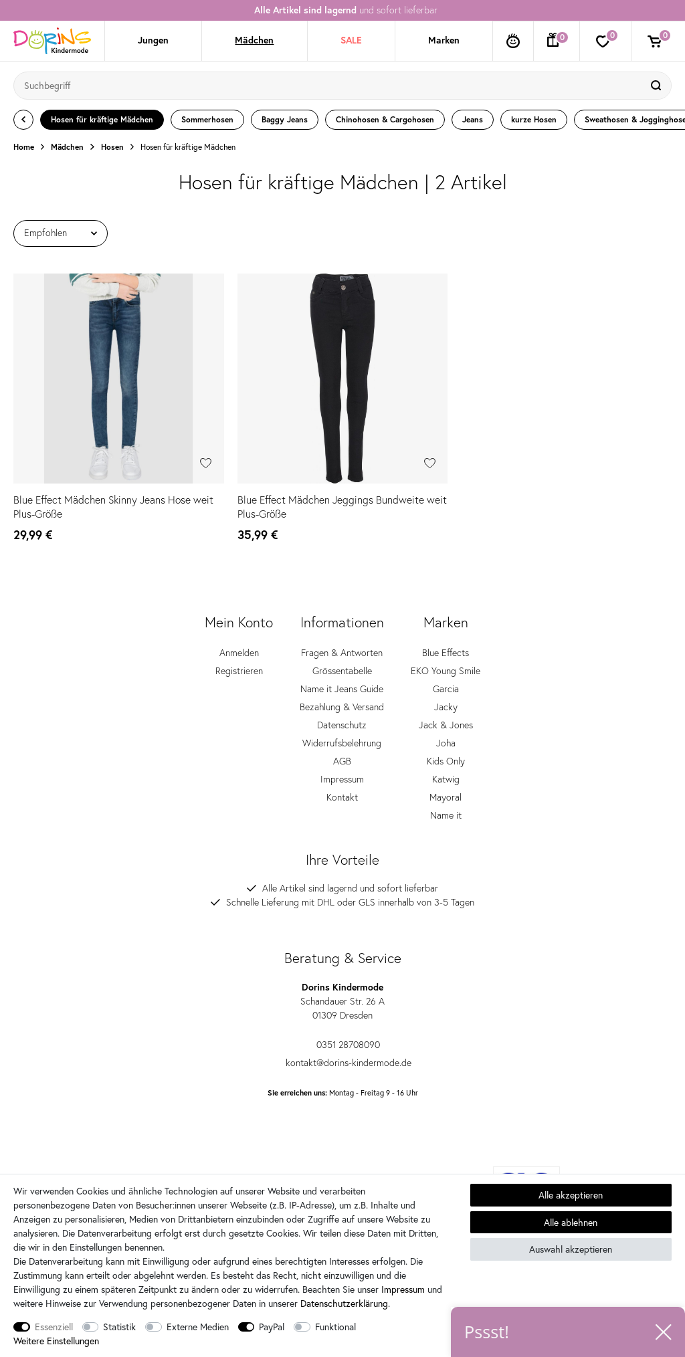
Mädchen (254, 40)
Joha (446, 752)
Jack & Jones (446, 734)
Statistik (119, 1326)
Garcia (446, 698)
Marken (444, 40)
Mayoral (445, 806)
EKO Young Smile (445, 679)
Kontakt (342, 806)
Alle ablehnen (570, 1222)
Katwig (446, 788)
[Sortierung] (60, 233)
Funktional (335, 1326)
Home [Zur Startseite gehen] (23, 147)
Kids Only (446, 770)
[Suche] (657, 85)
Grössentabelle (342, 679)
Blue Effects (445, 661)
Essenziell (54, 1326)
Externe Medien (198, 1326)
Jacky (446, 716)
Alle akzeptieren (571, 1194)
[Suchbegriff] (329, 85)
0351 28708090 (342, 1053)
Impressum (342, 788)
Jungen (153, 40)
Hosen (112, 147)
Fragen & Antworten (342, 661)
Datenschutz (342, 734)
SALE (351, 40)
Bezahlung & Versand (342, 716)
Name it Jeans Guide (341, 698)
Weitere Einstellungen (56, 1340)
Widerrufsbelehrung (341, 752)
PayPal (271, 1326)
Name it (446, 824)
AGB (342, 770)
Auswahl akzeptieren (570, 1249)
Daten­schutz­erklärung (344, 1303)
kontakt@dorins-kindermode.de (342, 1071)
